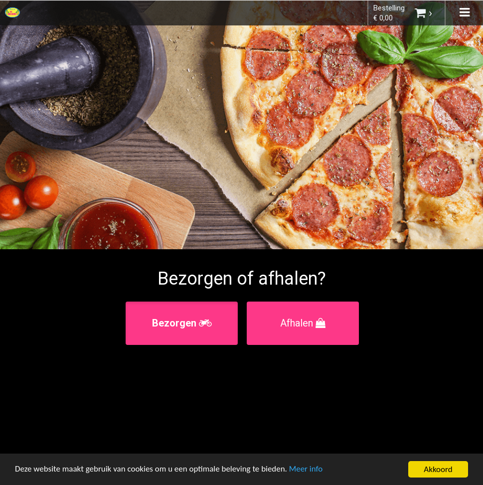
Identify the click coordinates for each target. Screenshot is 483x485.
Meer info (306, 470)
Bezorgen (182, 323)
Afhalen (302, 323)
